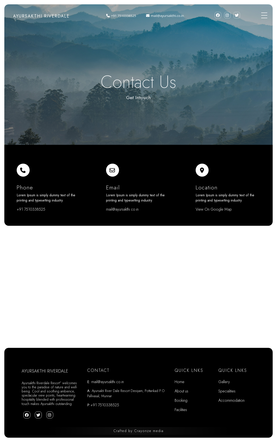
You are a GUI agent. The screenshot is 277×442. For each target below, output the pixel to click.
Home (179, 382)
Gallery (224, 382)
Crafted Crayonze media (138, 430)
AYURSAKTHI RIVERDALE (41, 16)
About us (181, 391)
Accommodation (231, 400)
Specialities (226, 391)
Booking (181, 400)
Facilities (181, 410)
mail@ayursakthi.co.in (164, 15)
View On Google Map (214, 209)
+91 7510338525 (120, 15)
